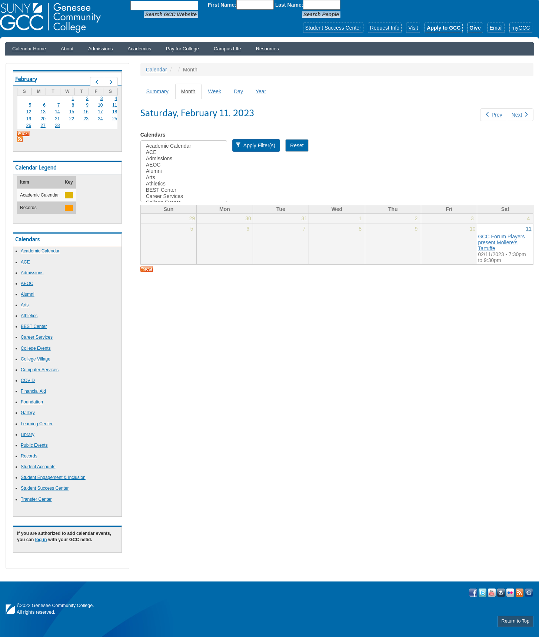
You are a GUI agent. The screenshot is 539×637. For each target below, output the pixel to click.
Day (238, 91)
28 (57, 125)
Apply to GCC (443, 28)
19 (28, 118)
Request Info (384, 28)
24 (100, 118)
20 (42, 118)
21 (57, 118)
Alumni (27, 294)
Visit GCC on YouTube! (492, 593)
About (67, 48)
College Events (36, 348)
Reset (297, 145)
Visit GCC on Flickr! (510, 593)
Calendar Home (29, 48)
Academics (140, 48)
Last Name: (289, 5)
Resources (267, 48)
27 (42, 125)
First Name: (222, 5)
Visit (413, 28)
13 (42, 111)
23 (86, 118)
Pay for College (182, 48)
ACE (25, 262)
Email (496, 28)
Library (27, 434)
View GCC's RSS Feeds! (519, 593)
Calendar (156, 70)
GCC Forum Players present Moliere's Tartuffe (501, 242)
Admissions (100, 48)
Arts (25, 305)
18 (114, 111)
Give (474, 28)
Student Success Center (333, 28)
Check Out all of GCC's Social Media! (529, 593)
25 (114, 118)
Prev (493, 115)
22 (71, 118)
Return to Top (515, 621)
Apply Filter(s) (255, 145)
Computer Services (40, 369)
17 (100, 111)
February (26, 79)
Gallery (28, 412)
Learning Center (37, 423)
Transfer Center (36, 499)
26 (28, 125)
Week (215, 91)
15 (71, 111)
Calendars (153, 135)
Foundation (32, 402)
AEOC (27, 283)
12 (28, 111)
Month (191, 93)
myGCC (521, 28)
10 (100, 105)
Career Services (37, 337)
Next (520, 115)
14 (57, 111)
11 (114, 105)
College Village (35, 359)
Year (261, 91)
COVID (28, 380)
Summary (157, 91)
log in (41, 539)
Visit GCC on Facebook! (473, 593)
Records (29, 456)
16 (86, 111)
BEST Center (34, 326)
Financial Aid (33, 391)
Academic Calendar (40, 251)
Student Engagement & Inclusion (53, 477)
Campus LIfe (227, 48)
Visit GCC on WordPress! (501, 593)
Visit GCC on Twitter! (482, 593)
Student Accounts (38, 466)
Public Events (34, 445)
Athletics (29, 315)
